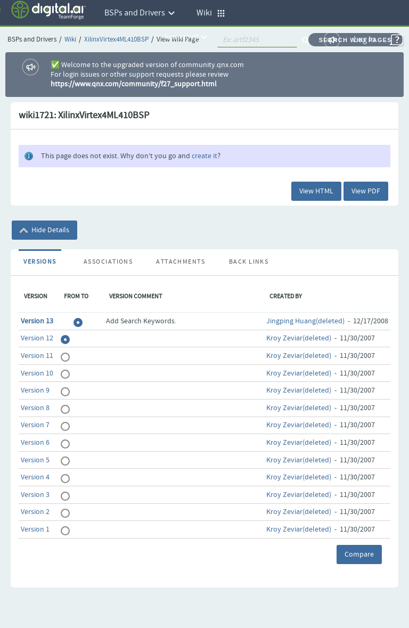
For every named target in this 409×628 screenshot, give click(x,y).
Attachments (180, 262)
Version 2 (35, 512)
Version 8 (35, 408)
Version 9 (35, 390)
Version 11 (37, 356)
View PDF (365, 191)
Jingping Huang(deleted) (305, 321)
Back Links (248, 262)
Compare (359, 554)
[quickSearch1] (257, 39)
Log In (364, 39)
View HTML (316, 191)
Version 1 (35, 529)
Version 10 (37, 373)
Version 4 (35, 477)
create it (204, 156)
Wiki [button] (211, 13)
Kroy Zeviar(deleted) (298, 338)
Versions (39, 262)
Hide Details (44, 230)
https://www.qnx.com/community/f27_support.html (134, 84)
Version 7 (35, 425)
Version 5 (35, 460)
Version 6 (35, 442)
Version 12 (37, 338)
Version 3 (35, 495)
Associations (108, 262)
